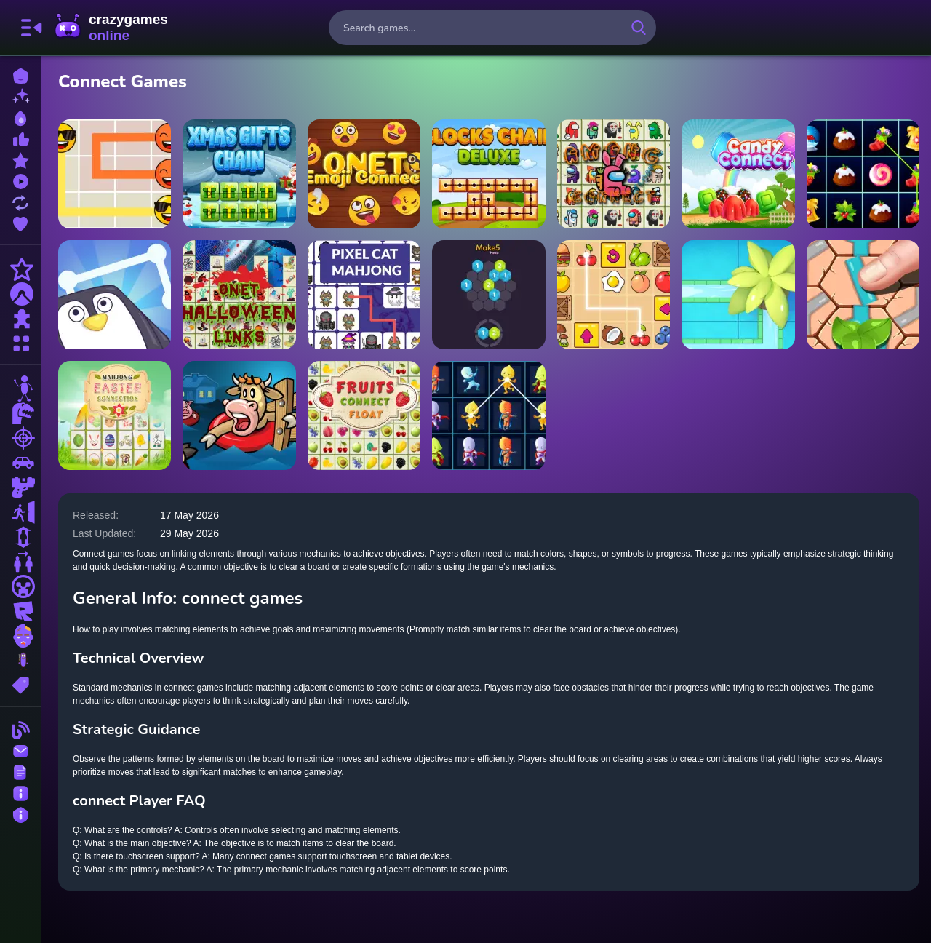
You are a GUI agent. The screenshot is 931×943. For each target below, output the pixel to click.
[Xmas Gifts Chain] (239, 173)
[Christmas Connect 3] (863, 173)
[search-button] (638, 27)
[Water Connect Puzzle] (738, 294)
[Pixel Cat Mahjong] (364, 294)
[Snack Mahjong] (613, 294)
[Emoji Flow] (114, 173)
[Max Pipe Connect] (863, 294)
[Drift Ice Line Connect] (114, 294)
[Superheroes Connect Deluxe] (488, 415)
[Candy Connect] (738, 173)
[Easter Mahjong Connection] (114, 415)
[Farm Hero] (239, 415)
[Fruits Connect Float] (364, 415)
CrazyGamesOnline (111, 27)
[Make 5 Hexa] (488, 294)
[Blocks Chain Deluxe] (488, 173)
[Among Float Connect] (613, 173)
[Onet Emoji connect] (364, 173)
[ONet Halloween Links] (239, 294)
